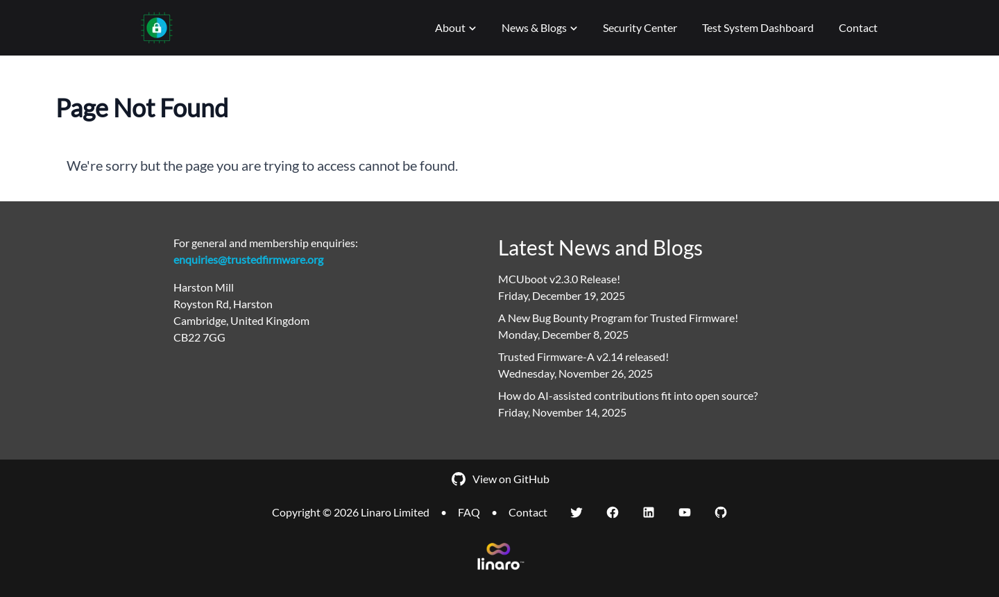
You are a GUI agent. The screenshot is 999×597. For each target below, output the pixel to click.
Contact (858, 27)
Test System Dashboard (758, 27)
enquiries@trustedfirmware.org (248, 259)
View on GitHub (499, 479)
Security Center (640, 27)
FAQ (469, 512)
